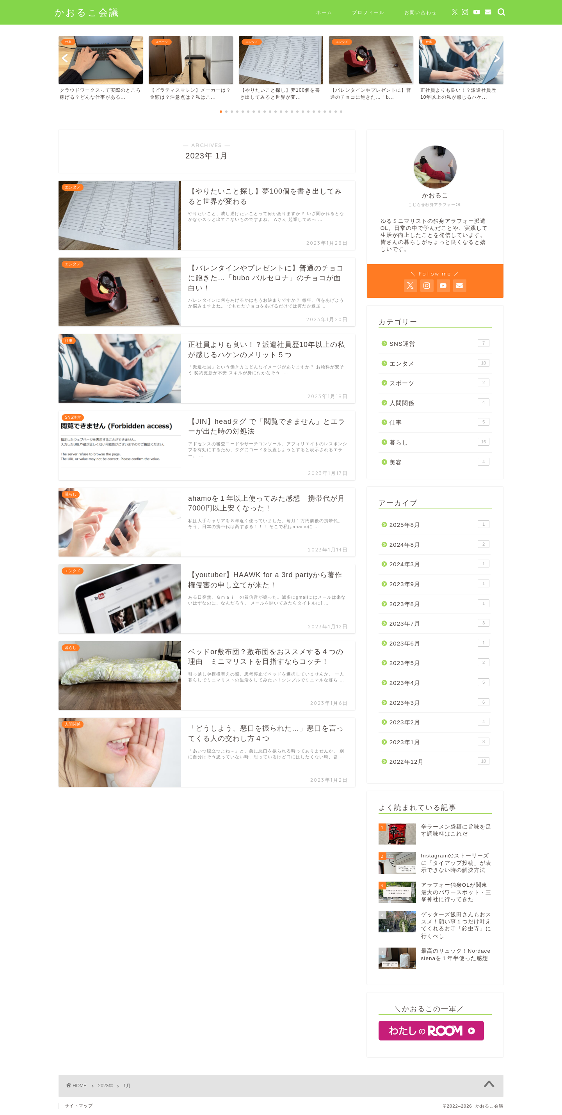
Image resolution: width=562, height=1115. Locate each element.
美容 (439, 462)
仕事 (439, 422)
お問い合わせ (420, 12)
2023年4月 (439, 682)
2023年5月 (439, 662)
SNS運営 (439, 343)
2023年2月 (439, 722)
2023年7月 (439, 623)
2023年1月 (439, 741)
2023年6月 (439, 643)
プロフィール (368, 12)
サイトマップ (79, 1105)
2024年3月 (439, 563)
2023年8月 (439, 603)
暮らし (439, 442)
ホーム (324, 12)
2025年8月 (439, 524)
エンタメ (439, 363)
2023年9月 (439, 583)
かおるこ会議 (87, 12)
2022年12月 (439, 761)
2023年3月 (439, 702)
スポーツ (439, 382)
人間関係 (439, 402)
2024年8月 (439, 544)
